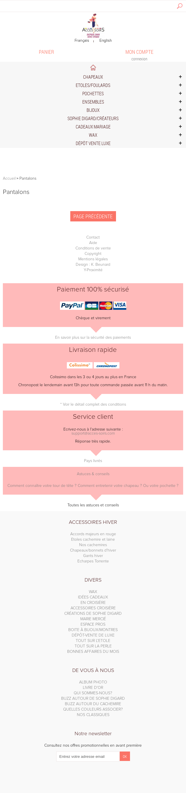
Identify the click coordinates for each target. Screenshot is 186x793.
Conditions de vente (93, 248)
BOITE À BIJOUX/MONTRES (93, 630)
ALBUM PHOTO (93, 682)
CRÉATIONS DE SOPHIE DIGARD (93, 614)
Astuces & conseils (93, 474)
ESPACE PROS (93, 624)
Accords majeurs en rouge (93, 534)
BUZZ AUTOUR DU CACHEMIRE (93, 704)
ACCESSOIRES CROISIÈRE (93, 608)
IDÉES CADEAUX (93, 597)
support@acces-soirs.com (93, 433)
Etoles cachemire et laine (93, 540)
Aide (93, 243)
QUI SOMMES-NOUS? (93, 693)
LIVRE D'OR (93, 688)
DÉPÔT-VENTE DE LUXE (93, 635)
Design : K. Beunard (93, 265)
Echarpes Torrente (93, 561)
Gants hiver (93, 556)
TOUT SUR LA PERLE (93, 646)
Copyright (93, 254)
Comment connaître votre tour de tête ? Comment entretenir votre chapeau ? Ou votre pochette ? (93, 486)
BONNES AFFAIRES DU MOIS (93, 652)
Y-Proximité (93, 270)
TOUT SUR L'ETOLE (93, 641)
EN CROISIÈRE (93, 603)
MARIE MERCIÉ (93, 619)
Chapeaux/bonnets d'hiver (93, 550)
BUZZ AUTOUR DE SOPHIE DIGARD (93, 699)
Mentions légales (93, 259)
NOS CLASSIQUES (93, 715)
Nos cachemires (93, 545)
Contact (93, 237)
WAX (93, 592)
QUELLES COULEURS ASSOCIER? (93, 709)
